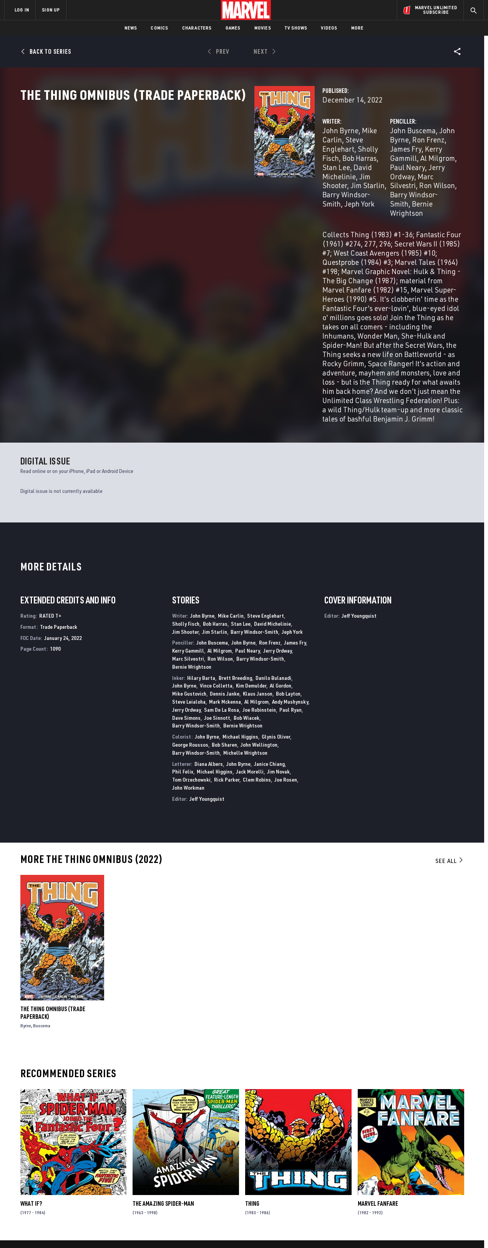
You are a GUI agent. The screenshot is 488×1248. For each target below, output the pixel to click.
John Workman (188, 664)
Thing (252, 1081)
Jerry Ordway (329, 182)
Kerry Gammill (344, 173)
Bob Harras (218, 173)
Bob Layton (288, 571)
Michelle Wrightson (245, 629)
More (357, 28)
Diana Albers (208, 641)
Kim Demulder (251, 563)
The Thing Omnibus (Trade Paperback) (52, 890)
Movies (262, 28)
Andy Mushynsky (290, 578)
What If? (31, 1081)
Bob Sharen (224, 621)
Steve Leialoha (189, 578)
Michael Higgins (240, 614)
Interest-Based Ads (376, 1235)
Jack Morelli (250, 649)
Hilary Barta (201, 555)
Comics (159, 28)
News (130, 28)
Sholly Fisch (178, 173)
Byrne (25, 903)
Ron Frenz (413, 164)
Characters (197, 28)
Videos (329, 28)
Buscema (41, 903)
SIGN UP (51, 10)
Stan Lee (252, 173)
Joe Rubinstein (259, 587)
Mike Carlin (216, 164)
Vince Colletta (216, 563)
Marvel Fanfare (378, 1081)
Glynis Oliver (276, 614)
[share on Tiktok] (392, 1203)
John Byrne (177, 164)
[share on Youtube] (392, 1187)
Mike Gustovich (189, 571)
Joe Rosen (285, 657)
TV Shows (296, 28)
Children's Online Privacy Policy (268, 1235)
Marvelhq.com (158, 1173)
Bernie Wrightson (387, 191)
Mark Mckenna (225, 578)
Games (233, 28)
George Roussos (190, 621)
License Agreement (328, 1235)
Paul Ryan (290, 587)
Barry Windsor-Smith (254, 509)
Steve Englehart (263, 164)
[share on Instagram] (434, 1170)
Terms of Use (63, 1235)
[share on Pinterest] (434, 1187)
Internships (82, 1185)
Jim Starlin (253, 182)
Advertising (155, 1151)
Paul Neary (426, 173)
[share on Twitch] (455, 1187)
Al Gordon (280, 563)
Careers (77, 1173)
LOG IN (22, 10)
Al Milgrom (388, 173)
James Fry (295, 520)
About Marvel (84, 1151)
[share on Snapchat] (413, 1187)
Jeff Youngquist (206, 676)
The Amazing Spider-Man (163, 1081)
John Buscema (331, 164)
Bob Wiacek (246, 595)
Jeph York (225, 191)
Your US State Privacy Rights (149, 1235)
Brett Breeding (235, 555)
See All (449, 738)
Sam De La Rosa (221, 587)
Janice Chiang (269, 641)
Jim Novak (278, 649)
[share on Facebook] (392, 1171)
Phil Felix (182, 649)
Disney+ (150, 1162)
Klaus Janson (257, 571)
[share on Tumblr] (455, 1170)
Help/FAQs (79, 1162)
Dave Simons (186, 595)
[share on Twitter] (413, 1170)
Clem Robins (257, 657)
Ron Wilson (418, 182)
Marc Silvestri (375, 182)
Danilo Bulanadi (273, 555)
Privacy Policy (98, 1235)
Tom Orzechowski (191, 657)
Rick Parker (226, 657)
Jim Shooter (214, 182)
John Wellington (259, 621)
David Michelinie (272, 501)
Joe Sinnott (217, 595)
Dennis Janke (224, 571)
